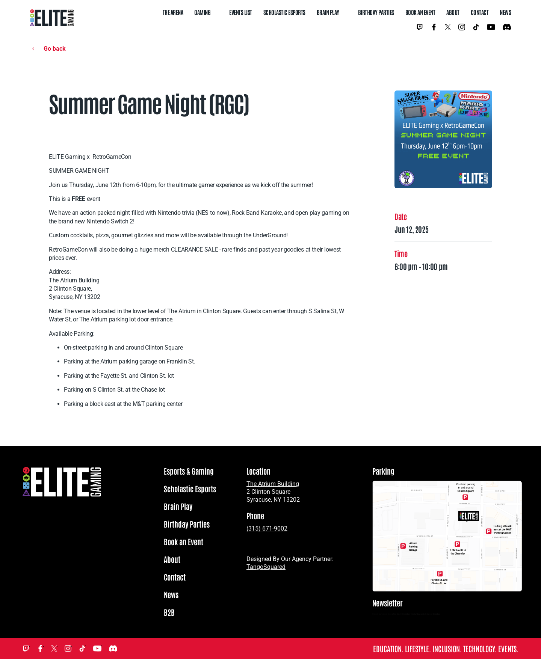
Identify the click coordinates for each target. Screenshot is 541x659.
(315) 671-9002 (266, 528)
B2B (169, 612)
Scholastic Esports (284, 12)
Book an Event (420, 12)
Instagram (461, 27)
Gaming (202, 12)
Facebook (434, 27)
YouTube (491, 27)
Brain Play (328, 12)
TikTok (476, 27)
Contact (480, 12)
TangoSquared (266, 566)
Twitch (419, 27)
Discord (507, 27)
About (452, 12)
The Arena (173, 12)
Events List (240, 12)
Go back (55, 48)
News (505, 12)
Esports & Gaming (189, 471)
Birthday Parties (376, 12)
